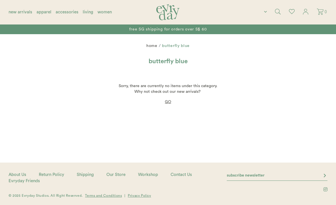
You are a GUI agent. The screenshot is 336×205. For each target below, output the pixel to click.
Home (151, 46)
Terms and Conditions (103, 195)
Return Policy (51, 175)
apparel (44, 12)
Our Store (116, 175)
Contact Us (181, 175)
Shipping (85, 175)
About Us (17, 175)
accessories (67, 12)
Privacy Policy (139, 195)
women (105, 12)
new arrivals (20, 12)
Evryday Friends (24, 181)
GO (168, 102)
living (88, 12)
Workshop (148, 175)
